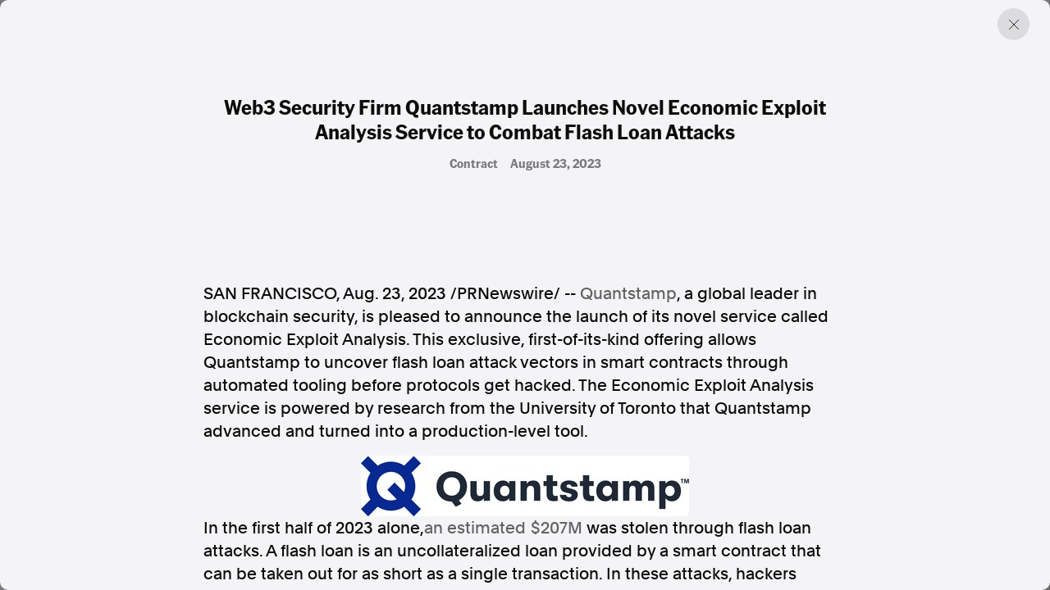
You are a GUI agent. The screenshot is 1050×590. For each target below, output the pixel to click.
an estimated (503, 528)
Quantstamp (628, 293)
